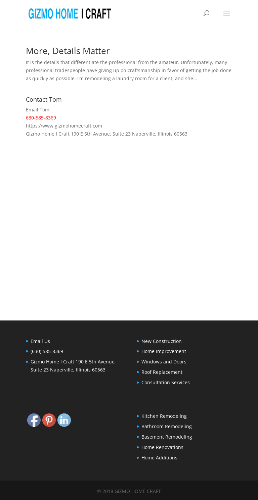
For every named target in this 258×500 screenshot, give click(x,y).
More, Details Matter (68, 51)
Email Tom (37, 109)
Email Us (40, 341)
